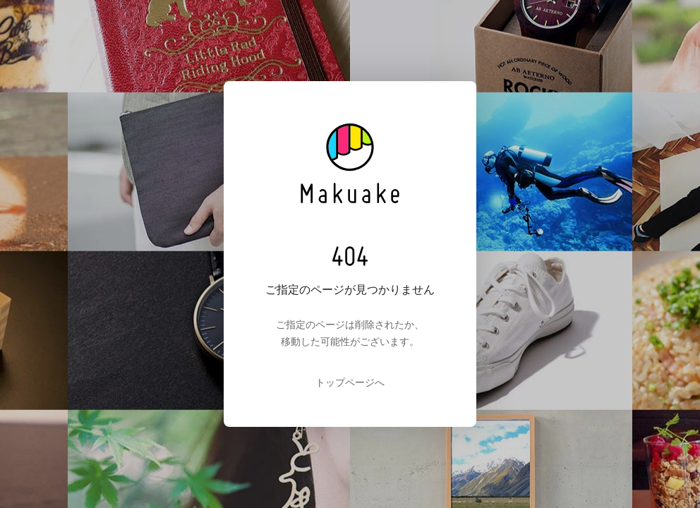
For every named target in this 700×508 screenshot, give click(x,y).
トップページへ (350, 382)
